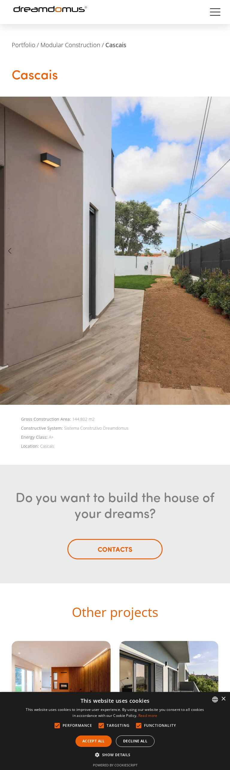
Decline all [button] (135, 741)
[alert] (115, 731)
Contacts (115, 549)
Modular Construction (70, 45)
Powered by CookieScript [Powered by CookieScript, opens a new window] (115, 765)
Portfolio (23, 45)
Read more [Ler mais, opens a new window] (148, 715)
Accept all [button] (93, 741)
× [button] (223, 699)
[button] (114, 755)
